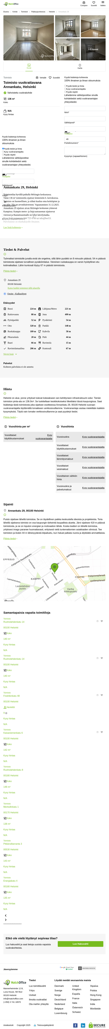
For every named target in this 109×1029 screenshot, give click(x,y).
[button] (97, 658)
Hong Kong (95, 995)
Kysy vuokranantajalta (76, 89)
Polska (93, 990)
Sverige (58, 990)
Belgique (58, 1008)
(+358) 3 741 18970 (12, 1002)
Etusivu (6, 12)
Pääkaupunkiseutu (38, 12)
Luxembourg (60, 1013)
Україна (94, 986)
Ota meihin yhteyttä (39, 1004)
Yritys (32, 990)
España (76, 994)
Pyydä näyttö (72, 92)
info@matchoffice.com (13, 999)
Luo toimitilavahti (37, 986)
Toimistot (24, 12)
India (92, 1004)
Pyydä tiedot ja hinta (75, 86)
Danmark (59, 986)
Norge (57, 995)
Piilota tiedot (10, 271)
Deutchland (60, 999)
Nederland (59, 1004)
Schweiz (76, 1012)
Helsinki (52, 12)
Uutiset (32, 995)
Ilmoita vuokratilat (38, 999)
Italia (74, 1003)
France (75, 998)
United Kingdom (76, 988)
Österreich (77, 1007)
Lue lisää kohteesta (13, 227)
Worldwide (95, 1008)
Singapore (95, 999)
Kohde (14, 12)
